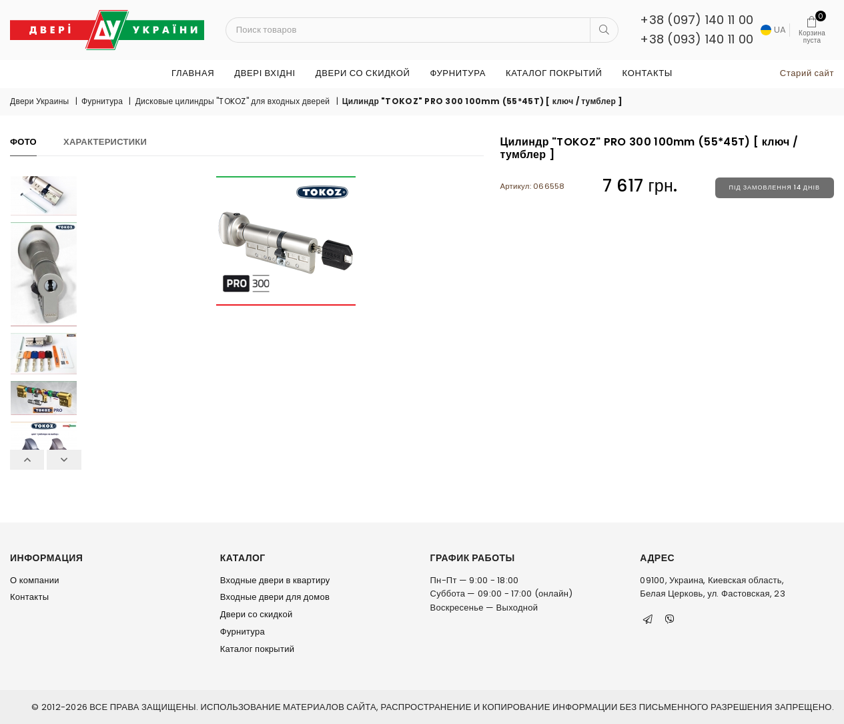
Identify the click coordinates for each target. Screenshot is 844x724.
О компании (34, 580)
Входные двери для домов (275, 597)
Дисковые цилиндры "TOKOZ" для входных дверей (232, 101)
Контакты (647, 73)
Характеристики (105, 141)
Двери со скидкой (363, 73)
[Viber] (670, 619)
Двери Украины (39, 101)
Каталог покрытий (554, 73)
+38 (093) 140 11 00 (696, 39)
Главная (192, 73)
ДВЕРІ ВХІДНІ (264, 73)
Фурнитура (457, 73)
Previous (27, 460)
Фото (23, 141)
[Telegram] (648, 619)
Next (64, 460)
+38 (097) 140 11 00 (696, 19)
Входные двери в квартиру (275, 580)
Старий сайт (807, 73)
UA (773, 29)
